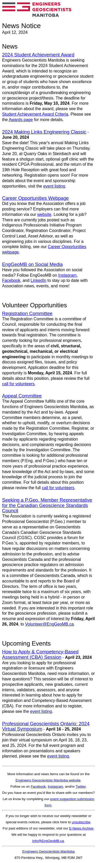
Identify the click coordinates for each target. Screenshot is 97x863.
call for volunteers (18, 384)
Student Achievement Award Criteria (35, 114)
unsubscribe (81, 822)
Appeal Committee (22, 396)
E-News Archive (81, 828)
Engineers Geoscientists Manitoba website (48, 780)
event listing (54, 186)
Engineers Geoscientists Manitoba (48, 851)
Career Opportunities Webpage (35, 198)
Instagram (67, 275)
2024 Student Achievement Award (38, 54)
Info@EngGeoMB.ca (48, 841)
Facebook (11, 280)
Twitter (81, 786)
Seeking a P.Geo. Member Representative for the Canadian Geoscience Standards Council (47, 505)
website (44, 214)
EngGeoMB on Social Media (32, 264)
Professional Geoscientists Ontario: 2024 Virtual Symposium (45, 726)
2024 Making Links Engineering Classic (44, 132)
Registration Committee (27, 313)
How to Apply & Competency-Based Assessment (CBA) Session (40, 654)
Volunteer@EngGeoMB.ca (49, 624)
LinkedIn (38, 280)
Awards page (21, 119)
